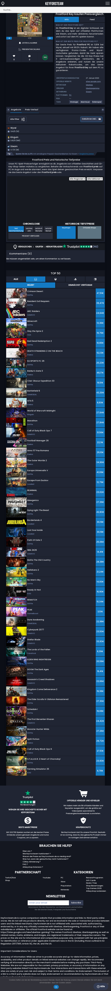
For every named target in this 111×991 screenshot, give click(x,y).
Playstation (66, 886)
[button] (73, 130)
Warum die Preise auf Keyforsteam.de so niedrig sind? (47, 857)
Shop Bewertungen (94, 886)
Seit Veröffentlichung (16, 230)
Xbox (63, 882)
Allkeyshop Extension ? (33, 868)
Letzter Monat (48, 230)
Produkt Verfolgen (30, 237)
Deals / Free (91, 884)
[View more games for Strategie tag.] (74, 103)
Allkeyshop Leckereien (96, 892)
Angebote (14, 109)
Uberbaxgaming (92, 88)
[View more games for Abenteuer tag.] (85, 103)
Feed (92, 19)
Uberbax (89, 85)
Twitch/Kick (10, 878)
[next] (50, 38)
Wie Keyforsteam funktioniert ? (37, 854)
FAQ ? (25, 865)
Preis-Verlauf (29, 109)
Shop (7, 881)
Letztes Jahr (29, 230)
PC (62, 878)
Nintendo (65, 890)
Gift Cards (91, 881)
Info (67, 19)
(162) (80, 247)
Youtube (46, 878)
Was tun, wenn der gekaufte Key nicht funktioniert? (46, 860)
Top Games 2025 (94, 889)
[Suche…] (55, 10)
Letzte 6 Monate (38, 230)
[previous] (9, 38)
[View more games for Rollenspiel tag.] (97, 103)
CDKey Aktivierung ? (32, 862)
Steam (89, 92)
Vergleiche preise (86, 155)
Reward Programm (94, 878)
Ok (56, 987)
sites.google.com (93, 81)
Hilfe (101, 986)
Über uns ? (27, 852)
